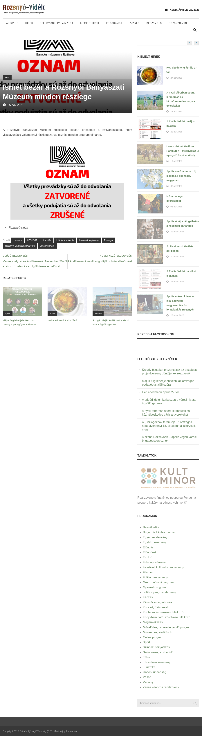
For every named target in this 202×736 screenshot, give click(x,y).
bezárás (18, 240)
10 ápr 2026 (176, 161)
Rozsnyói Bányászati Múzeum (20, 246)
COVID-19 (32, 240)
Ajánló (135, 23)
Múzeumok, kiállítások (157, 632)
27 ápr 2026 (176, 78)
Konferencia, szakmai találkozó (163, 612)
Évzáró (147, 557)
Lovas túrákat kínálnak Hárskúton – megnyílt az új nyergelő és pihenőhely (182, 151)
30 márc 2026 (177, 256)
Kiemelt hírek (89, 23)
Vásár (147, 677)
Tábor (147, 657)
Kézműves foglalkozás (157, 602)
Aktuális (12, 23)
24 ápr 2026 (176, 111)
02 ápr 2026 (176, 206)
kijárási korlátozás (65, 240)
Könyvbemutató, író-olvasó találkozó (166, 617)
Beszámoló (154, 23)
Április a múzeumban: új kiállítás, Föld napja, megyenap (181, 176)
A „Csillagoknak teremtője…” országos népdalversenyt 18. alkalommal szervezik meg (169, 426)
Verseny (148, 682)
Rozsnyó (108, 240)
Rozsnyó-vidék (179, 23)
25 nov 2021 (16, 105)
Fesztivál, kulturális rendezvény (163, 567)
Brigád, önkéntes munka (159, 532)
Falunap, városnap (155, 562)
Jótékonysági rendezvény (159, 592)
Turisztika (149, 667)
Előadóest (149, 552)
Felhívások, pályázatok (56, 23)
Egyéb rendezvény (155, 537)
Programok (114, 23)
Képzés (148, 597)
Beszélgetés (151, 527)
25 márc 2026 (177, 315)
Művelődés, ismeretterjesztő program (167, 627)
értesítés (47, 240)
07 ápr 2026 (176, 186)
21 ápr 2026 (176, 131)
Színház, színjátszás (156, 647)
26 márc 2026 (177, 281)
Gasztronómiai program (158, 582)
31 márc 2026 (177, 231)
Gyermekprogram (154, 587)
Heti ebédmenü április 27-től (62, 320)
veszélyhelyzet (47, 246)
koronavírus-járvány (89, 240)
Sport (146, 642)
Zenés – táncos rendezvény (161, 687)
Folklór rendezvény (155, 577)
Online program (153, 637)
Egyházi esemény (154, 542)
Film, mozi (149, 572)
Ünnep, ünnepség (154, 672)
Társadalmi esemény (156, 662)
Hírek (29, 23)
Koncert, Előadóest (155, 607)
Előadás (148, 547)
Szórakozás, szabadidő (158, 652)
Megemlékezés (153, 622)
